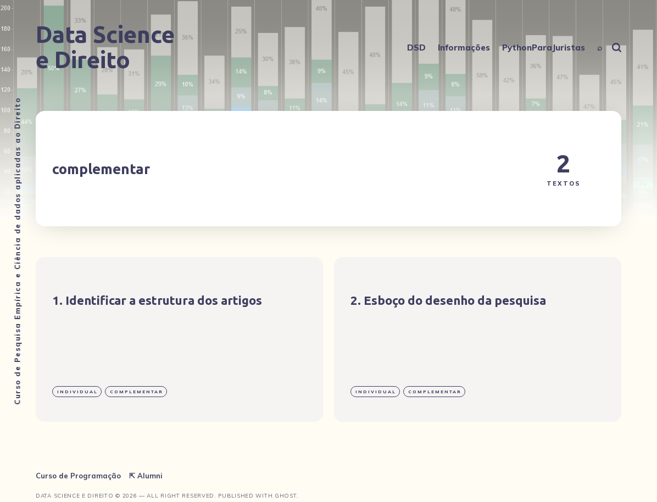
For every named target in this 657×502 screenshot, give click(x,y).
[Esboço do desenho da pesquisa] (477, 339)
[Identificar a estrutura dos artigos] (179, 339)
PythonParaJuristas (543, 47)
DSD (416, 47)
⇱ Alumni (146, 475)
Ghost (286, 495)
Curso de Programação (78, 475)
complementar (136, 391)
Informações (464, 47)
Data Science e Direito (105, 47)
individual (77, 391)
